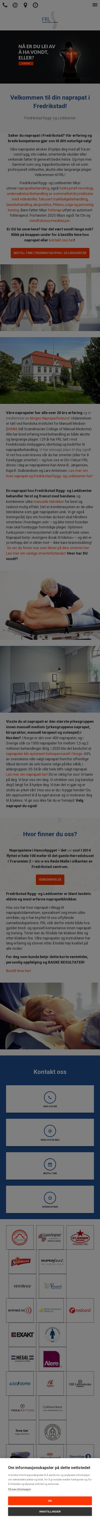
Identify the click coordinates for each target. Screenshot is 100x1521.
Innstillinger (50, 1511)
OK (50, 1500)
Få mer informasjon (19, 1489)
